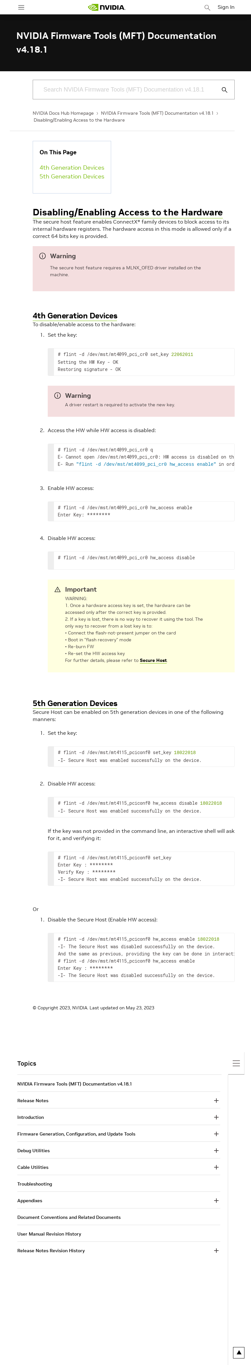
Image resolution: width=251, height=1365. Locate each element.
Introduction (30, 1114)
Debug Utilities (33, 1147)
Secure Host (153, 659)
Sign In (226, 7)
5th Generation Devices (72, 176)
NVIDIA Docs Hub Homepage (63, 113)
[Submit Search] (221, 89)
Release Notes (32, 1097)
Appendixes (29, 1197)
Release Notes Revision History (51, 1247)
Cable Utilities (32, 1164)
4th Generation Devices (72, 167)
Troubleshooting (34, 1181)
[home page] (106, 7)
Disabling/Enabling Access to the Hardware (79, 120)
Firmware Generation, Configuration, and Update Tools (76, 1131)
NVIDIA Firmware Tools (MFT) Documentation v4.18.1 (157, 113)
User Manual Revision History (49, 1231)
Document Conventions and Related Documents (69, 1214)
